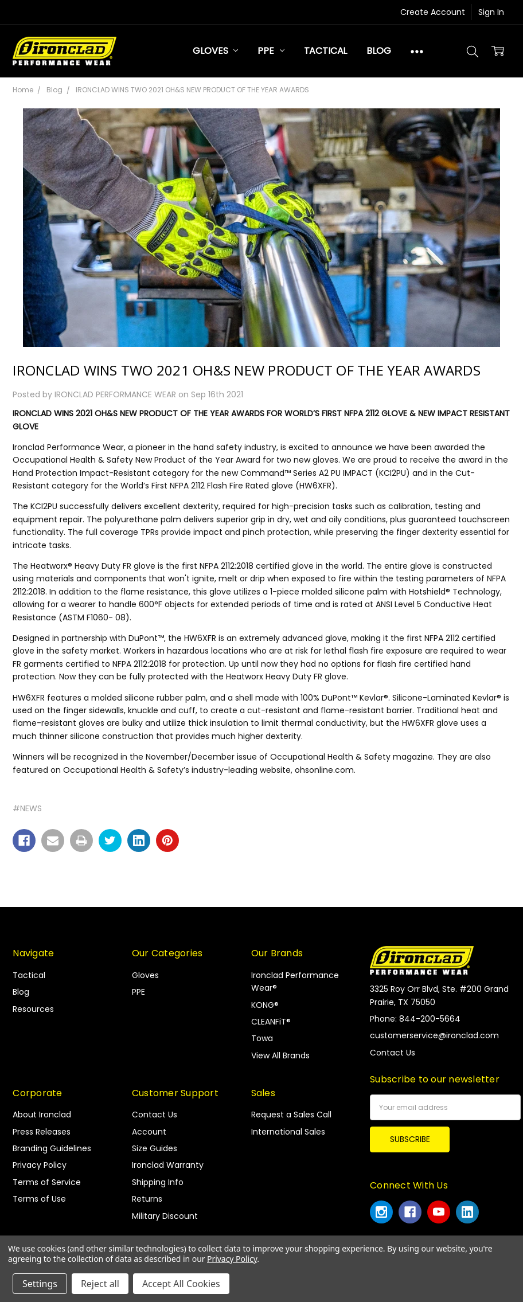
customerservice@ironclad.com (434, 1035)
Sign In (491, 12)
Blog (378, 50)
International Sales (288, 1131)
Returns (147, 1199)
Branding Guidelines (52, 1148)
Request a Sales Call (291, 1114)
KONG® (265, 1005)
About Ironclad (42, 1114)
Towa (262, 1038)
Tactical (326, 50)
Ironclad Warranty (168, 1165)
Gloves (215, 50)
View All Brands (280, 1055)
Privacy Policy (40, 1165)
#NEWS (27, 808)
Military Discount (165, 1216)
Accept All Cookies (181, 1283)
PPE (270, 50)
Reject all (100, 1283)
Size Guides (154, 1148)
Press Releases (42, 1131)
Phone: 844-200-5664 (415, 1019)
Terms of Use (39, 1199)
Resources (33, 1009)
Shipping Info (158, 1182)
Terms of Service (47, 1182)
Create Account (432, 12)
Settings (39, 1283)
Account (149, 1131)
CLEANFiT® (271, 1021)
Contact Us (154, 1114)
